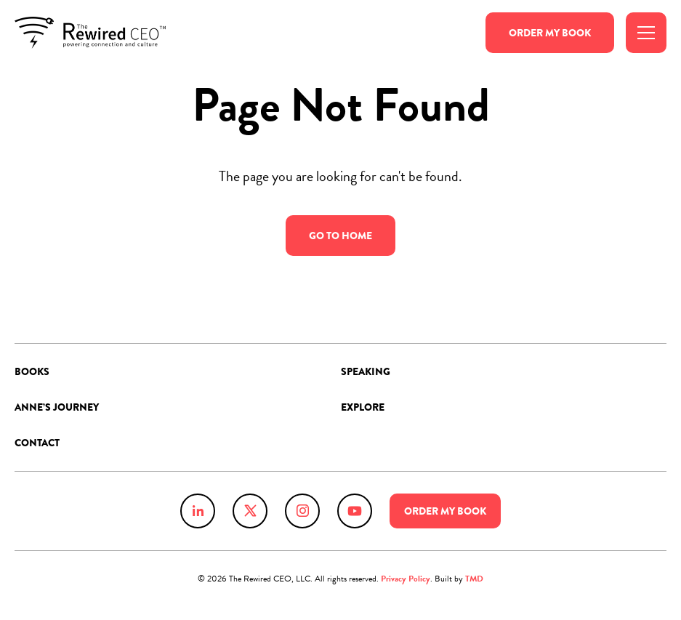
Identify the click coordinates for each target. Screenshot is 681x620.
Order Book (550, 32)
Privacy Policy (405, 578)
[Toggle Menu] (646, 32)
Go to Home (340, 236)
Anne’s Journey (57, 407)
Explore (362, 407)
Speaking (365, 371)
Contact (37, 442)
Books (32, 371)
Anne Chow (90, 33)
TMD (474, 578)
